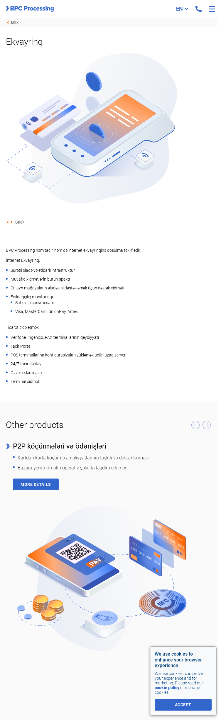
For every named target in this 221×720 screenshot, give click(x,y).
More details (36, 484)
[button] (195, 425)
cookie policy (167, 687)
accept (183, 704)
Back (14, 22)
